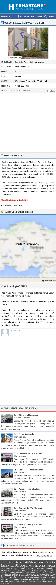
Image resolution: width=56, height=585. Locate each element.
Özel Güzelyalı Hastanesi (26, 415)
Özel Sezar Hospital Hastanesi (28, 470)
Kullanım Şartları (15, 562)
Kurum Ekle (50, 562)
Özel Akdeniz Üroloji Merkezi (28, 524)
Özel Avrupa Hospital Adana (27, 489)
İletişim (41, 562)
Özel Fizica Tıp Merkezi (25, 434)
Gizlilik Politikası (29, 562)
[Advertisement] (28, 123)
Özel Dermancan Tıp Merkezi (28, 453)
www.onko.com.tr (22, 91)
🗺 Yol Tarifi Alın (49, 281)
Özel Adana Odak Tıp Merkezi (28, 508)
